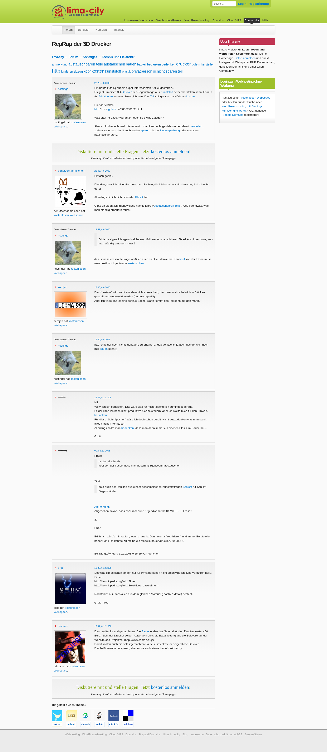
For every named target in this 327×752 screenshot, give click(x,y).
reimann (63, 626)
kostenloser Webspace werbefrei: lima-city (93, 12)
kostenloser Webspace (138, 20)
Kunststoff (167, 92)
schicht (159, 71)
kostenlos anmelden (170, 151)
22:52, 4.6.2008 (102, 229)
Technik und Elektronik (118, 57)
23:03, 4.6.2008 (102, 287)
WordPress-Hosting (197, 20)
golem (196, 64)
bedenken (168, 64)
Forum (68, 29)
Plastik (139, 197)
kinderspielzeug (72, 71)
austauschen (114, 64)
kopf (87, 71)
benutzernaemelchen (71, 170)
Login (242, 3)
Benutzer (83, 29)
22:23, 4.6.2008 (102, 83)
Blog (185, 734)
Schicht (187, 486)
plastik (126, 71)
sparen (171, 71)
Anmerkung (101, 506)
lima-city (58, 57)
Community (252, 20)
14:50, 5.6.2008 (102, 339)
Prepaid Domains (232, 114)
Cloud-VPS (234, 20)
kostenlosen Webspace (68, 215)
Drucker (127, 92)
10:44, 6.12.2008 (103, 626)
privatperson (142, 71)
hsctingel (63, 89)
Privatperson (106, 96)
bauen (131, 64)
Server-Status (253, 734)
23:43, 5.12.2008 (103, 397)
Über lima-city (171, 734)
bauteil (141, 64)
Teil (152, 96)
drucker (183, 64)
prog (61, 567)
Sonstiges (90, 57)
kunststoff (113, 71)
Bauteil (146, 631)
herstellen (207, 64)
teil (180, 71)
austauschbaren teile (85, 64)
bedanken (154, 64)
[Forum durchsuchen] (224, 3)
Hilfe (265, 20)
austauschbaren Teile (167, 205)
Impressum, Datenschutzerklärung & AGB (216, 734)
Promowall (101, 29)
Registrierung (259, 3)
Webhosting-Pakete (168, 20)
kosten (98, 71)
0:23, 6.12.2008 (102, 450)
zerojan (62, 287)
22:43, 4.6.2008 (102, 171)
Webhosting (72, 734)
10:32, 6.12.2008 (103, 568)
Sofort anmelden (245, 58)
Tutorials (118, 29)
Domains (218, 20)
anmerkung (60, 64)
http (56, 71)
